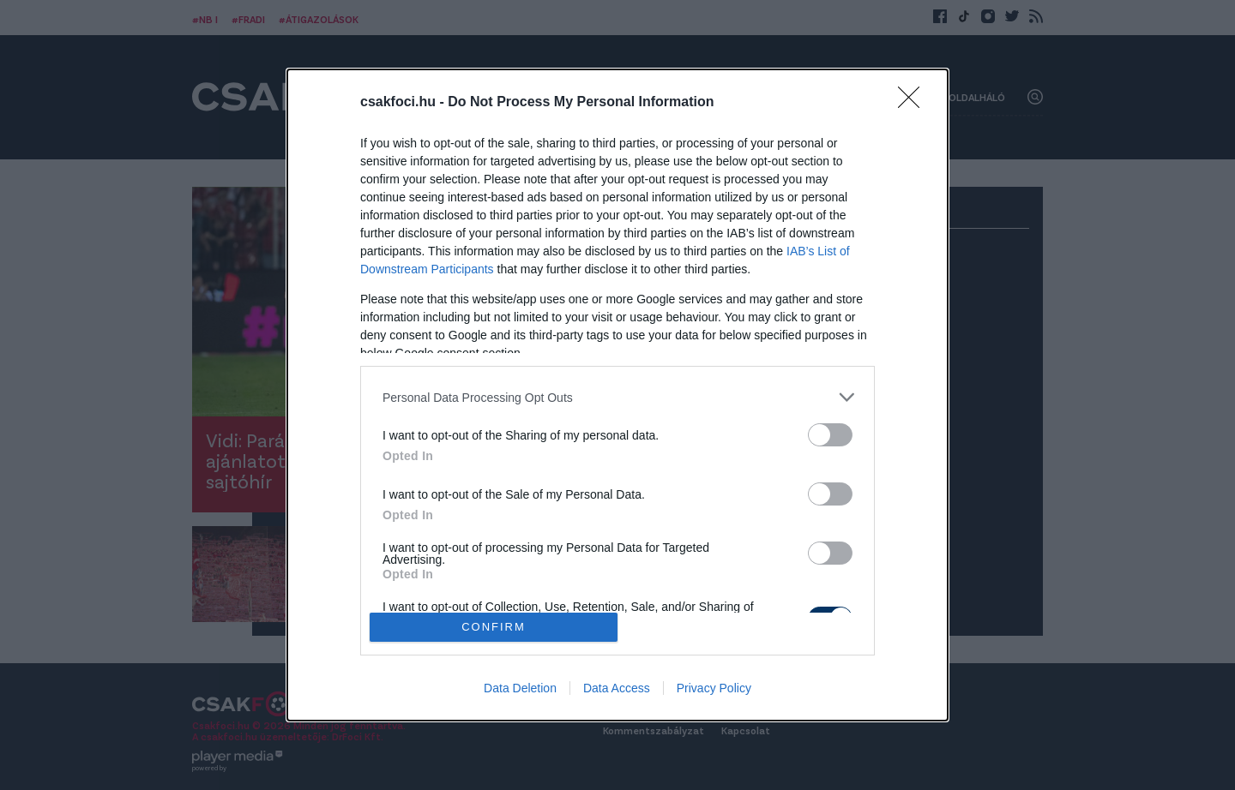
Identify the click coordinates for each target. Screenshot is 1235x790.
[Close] (914, 103)
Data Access (616, 688)
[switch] (830, 434)
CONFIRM (493, 626)
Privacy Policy (714, 688)
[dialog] (617, 395)
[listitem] (617, 397)
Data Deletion (520, 688)
